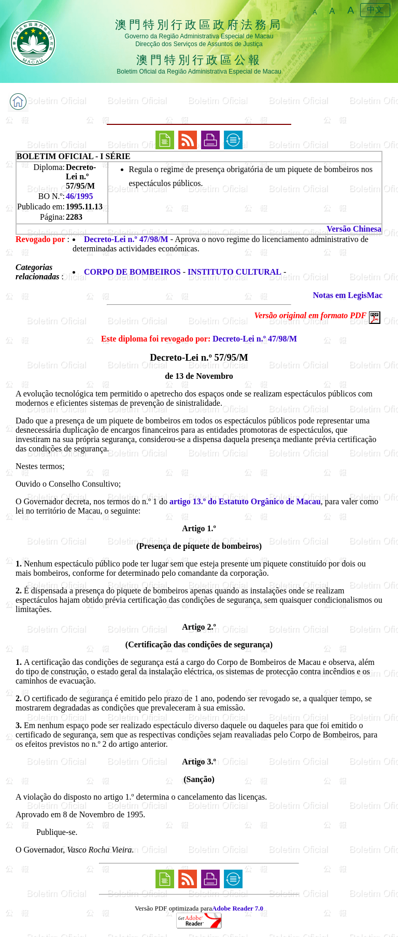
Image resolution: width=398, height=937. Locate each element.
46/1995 (79, 196)
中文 (375, 9)
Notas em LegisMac (347, 295)
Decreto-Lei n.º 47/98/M (126, 239)
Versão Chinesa (353, 228)
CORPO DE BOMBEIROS (132, 271)
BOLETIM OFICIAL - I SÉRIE (74, 156)
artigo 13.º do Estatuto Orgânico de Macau (245, 501)
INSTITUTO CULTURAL (234, 271)
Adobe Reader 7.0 (237, 908)
